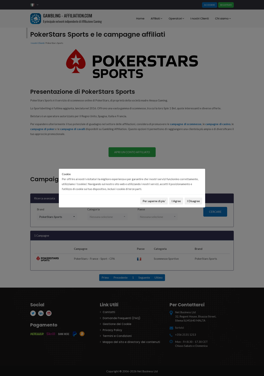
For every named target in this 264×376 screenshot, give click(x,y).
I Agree (176, 201)
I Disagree (193, 201)
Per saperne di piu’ (154, 201)
